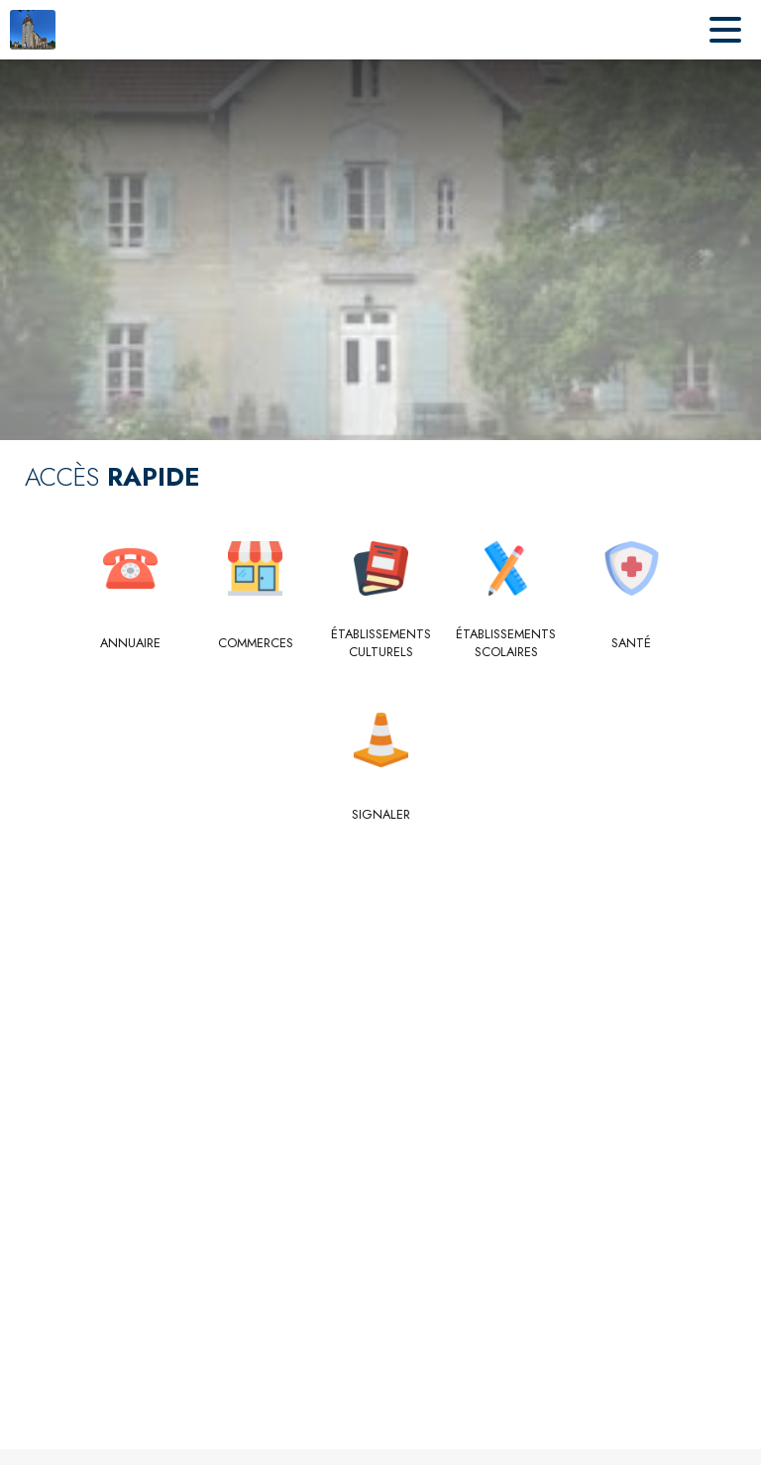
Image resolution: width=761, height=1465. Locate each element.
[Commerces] (255, 643)
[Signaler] (381, 815)
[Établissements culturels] (381, 643)
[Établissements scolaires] (506, 643)
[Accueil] (32, 30)
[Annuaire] (130, 643)
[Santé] (632, 643)
